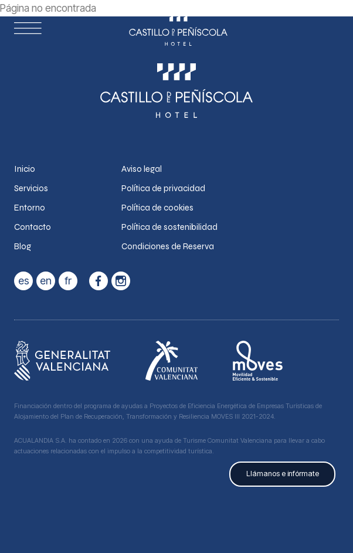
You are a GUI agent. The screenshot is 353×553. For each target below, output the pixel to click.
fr (68, 280)
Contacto (32, 227)
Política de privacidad (163, 188)
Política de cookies (157, 207)
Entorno (29, 207)
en (46, 280)
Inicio (24, 169)
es (23, 280)
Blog (22, 246)
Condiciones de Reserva (167, 246)
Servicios (31, 188)
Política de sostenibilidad (169, 227)
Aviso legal (141, 169)
